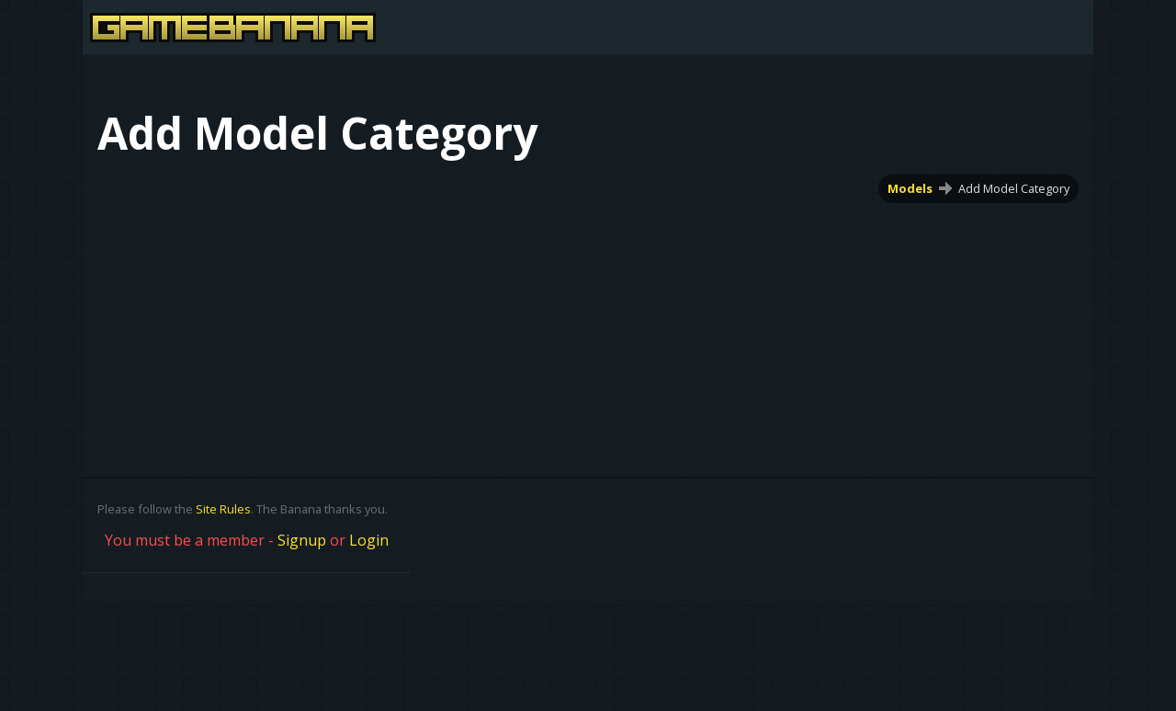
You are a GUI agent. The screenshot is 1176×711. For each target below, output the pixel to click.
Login (369, 540)
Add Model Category (1013, 188)
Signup (301, 540)
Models (910, 188)
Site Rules (223, 509)
